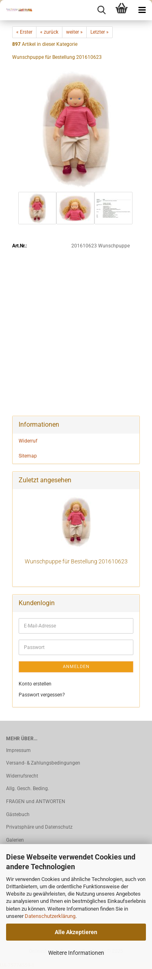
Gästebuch (18, 814)
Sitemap (28, 456)
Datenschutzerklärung (50, 916)
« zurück (49, 32)
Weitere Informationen (76, 953)
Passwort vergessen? (42, 695)
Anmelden (76, 666)
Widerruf (28, 441)
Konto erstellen (35, 684)
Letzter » (99, 32)
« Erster (24, 32)
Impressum (18, 750)
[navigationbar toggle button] (142, 10)
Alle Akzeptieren (76, 932)
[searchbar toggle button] (101, 10)
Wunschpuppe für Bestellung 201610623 (76, 561)
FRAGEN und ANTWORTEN (35, 801)
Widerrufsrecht (22, 776)
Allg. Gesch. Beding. (27, 788)
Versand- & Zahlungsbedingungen (43, 763)
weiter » (74, 32)
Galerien (15, 840)
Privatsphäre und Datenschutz (39, 827)
